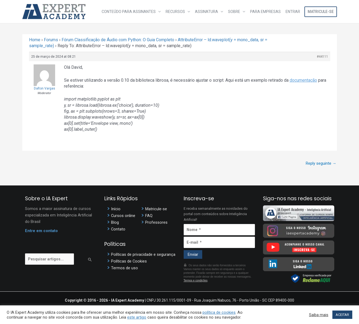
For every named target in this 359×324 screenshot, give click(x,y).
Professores (156, 222)
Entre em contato (41, 230)
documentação (303, 80)
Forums (51, 39)
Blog (115, 222)
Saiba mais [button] (318, 314)
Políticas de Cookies (129, 260)
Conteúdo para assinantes (132, 11)
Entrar (293, 11)
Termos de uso (124, 267)
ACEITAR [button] (342, 315)
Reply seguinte (321, 163)
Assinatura (208, 11)
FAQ (148, 215)
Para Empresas (266, 11)
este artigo (136, 317)
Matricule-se (321, 11)
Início (115, 208)
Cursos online (123, 215)
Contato (118, 229)
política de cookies (219, 312)
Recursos (177, 11)
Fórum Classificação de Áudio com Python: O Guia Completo (118, 39)
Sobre (235, 11)
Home (34, 39)
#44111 (322, 56)
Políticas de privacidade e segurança (143, 254)
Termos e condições (196, 280)
